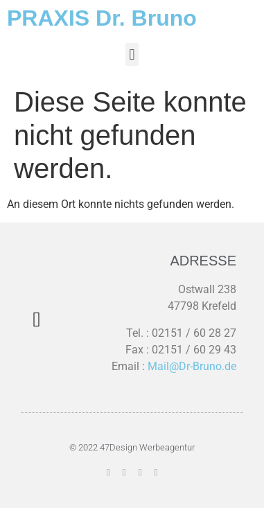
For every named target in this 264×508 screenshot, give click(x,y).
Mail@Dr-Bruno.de (192, 366)
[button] (132, 54)
